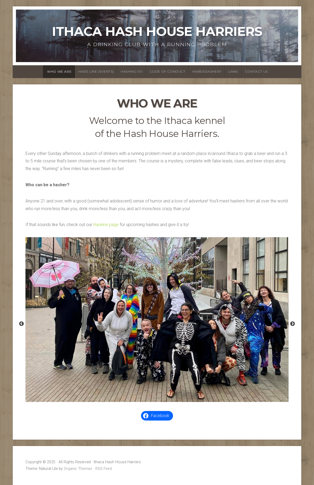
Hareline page (106, 224)
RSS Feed (103, 468)
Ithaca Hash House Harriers (157, 31)
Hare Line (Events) (96, 71)
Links (233, 71)
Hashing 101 (132, 71)
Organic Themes (78, 468)
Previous (21, 324)
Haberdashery (207, 71)
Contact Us (256, 71)
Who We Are (59, 71)
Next (292, 324)
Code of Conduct (167, 71)
